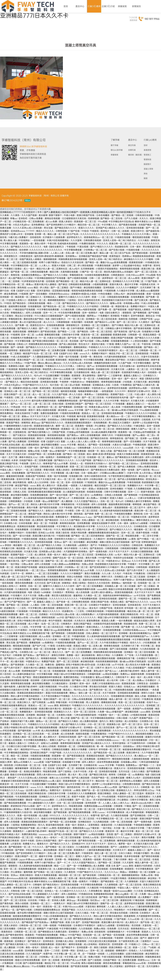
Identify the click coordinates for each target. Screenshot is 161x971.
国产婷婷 (89, 513)
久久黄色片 (144, 322)
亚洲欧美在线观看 (49, 381)
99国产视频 (30, 363)
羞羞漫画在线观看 (15, 476)
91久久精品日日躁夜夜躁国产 (49, 315)
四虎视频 (133, 319)
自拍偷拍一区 (154, 372)
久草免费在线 (96, 890)
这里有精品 (94, 824)
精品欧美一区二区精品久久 (28, 297)
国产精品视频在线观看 (90, 400)
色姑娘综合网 (122, 246)
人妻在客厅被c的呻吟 (129, 670)
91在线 (55, 328)
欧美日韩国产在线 (86, 215)
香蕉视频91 (33, 331)
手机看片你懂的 (142, 853)
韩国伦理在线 (75, 359)
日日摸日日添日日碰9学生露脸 (21, 746)
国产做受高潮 (120, 309)
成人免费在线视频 (74, 561)
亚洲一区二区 (28, 334)
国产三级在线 (143, 469)
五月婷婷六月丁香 (130, 645)
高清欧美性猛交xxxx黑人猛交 (47, 780)
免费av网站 (100, 928)
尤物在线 (15, 890)
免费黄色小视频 (16, 366)
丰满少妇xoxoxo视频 (73, 906)
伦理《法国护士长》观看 (23, 290)
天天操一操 (31, 397)
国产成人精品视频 (68, 344)
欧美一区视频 (153, 293)
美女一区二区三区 (145, 831)
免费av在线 (147, 875)
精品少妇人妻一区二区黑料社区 (52, 268)
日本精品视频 (35, 758)
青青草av (89, 394)
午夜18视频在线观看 (112, 856)
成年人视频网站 (69, 894)
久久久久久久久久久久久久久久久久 (115, 526)
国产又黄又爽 (141, 300)
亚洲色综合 (48, 941)
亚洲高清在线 (135, 604)
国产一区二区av (83, 799)
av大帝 (36, 730)
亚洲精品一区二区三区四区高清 (101, 319)
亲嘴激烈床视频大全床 (105, 363)
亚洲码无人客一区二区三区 (17, 391)
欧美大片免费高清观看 (128, 454)
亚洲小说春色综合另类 (89, 300)
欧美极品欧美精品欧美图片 (78, 422)
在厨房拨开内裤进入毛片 (134, 372)
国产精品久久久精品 (27, 328)
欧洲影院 (115, 315)
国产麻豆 (62, 284)
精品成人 (82, 444)
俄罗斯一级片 (29, 378)
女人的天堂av (146, 473)
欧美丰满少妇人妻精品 (45, 284)
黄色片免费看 (148, 837)
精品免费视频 (69, 529)
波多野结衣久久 (75, 237)
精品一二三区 (54, 303)
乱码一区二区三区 (50, 623)
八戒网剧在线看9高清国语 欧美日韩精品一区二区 (56, 579)
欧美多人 (82, 824)
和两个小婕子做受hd (49, 262)
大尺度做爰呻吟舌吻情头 (75, 551)
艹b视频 (152, 947)
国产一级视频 (124, 708)
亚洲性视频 (109, 287)
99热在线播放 (105, 293)
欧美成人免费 (46, 539)
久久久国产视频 (29, 215)
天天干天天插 (20, 488)
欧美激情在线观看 (96, 416)
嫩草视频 (101, 906)
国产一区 (31, 601)
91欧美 (154, 532)
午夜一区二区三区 (99, 912)
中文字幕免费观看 (73, 249)
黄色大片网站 (104, 655)
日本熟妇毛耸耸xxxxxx (134, 630)
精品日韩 (54, 271)
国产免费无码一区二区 (100, 689)
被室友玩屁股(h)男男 (144, 620)
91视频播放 (64, 639)
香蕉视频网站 (80, 347)
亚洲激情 (29, 234)
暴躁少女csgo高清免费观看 (114, 262)
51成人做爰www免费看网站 (66, 564)
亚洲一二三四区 (52, 950)
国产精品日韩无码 (98, 774)
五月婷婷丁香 (75, 765)
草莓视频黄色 (93, 381)
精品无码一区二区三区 (89, 224)
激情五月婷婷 (58, 655)
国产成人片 (64, 498)
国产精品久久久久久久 (97, 303)
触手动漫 (81, 416)
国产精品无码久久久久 (66, 227)
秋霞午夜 (147, 265)
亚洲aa (57, 542)
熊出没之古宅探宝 (24, 315)
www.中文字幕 (76, 410)
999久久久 (55, 815)
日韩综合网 (137, 545)
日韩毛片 (93, 749)
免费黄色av (132, 765)
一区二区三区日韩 (110, 900)
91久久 (57, 529)
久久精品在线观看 (120, 815)
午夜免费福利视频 (89, 598)
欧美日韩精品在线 (129, 614)
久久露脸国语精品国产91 (45, 356)
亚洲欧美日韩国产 (74, 403)
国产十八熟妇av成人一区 (97, 410)
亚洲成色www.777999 (23, 231)
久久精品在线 (22, 589)
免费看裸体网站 (29, 824)
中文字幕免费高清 (116, 812)
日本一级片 (36, 906)
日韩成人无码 (20, 491)
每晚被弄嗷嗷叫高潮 (88, 391)
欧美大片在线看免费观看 (79, 670)
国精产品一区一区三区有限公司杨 (98, 790)
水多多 (14, 460)
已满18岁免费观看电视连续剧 (56, 680)
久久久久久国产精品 (70, 520)
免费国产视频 (48, 661)
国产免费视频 (153, 595)
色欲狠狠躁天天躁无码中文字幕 (117, 300)
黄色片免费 (32, 507)
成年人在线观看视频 (90, 435)
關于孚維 (114, 145)
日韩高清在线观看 (144, 215)
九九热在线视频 (148, 648)
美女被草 (43, 215)
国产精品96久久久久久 (137, 601)
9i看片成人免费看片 (18, 237)
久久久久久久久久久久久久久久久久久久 (100, 234)
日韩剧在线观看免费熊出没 (51, 397)
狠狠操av (117, 583)
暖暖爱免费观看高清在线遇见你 (104, 532)
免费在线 (50, 664)
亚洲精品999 (104, 758)
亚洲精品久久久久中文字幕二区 (128, 281)
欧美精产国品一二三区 (122, 394)
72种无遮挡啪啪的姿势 (85, 714)
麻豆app (35, 422)
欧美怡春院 (61, 359)
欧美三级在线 (63, 532)
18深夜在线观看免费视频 (97, 275)
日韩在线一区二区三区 (30, 925)
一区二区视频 (13, 281)
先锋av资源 (88, 564)
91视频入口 (135, 944)
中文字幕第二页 (147, 564)
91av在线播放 (38, 966)
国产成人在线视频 (63, 834)
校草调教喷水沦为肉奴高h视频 (39, 517)
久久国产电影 (125, 363)
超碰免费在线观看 (17, 306)
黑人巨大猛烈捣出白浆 (30, 322)
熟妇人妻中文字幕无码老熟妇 (16, 598)
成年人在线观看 (34, 312)
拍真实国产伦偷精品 (36, 476)
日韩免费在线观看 (76, 633)
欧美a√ (92, 488)
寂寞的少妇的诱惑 (143, 865)
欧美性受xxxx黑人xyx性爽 (104, 787)
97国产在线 (74, 231)
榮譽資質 (122, 6)
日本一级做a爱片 (90, 473)
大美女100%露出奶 (56, 337)
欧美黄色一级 (26, 243)
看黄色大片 (43, 843)
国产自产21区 (39, 645)
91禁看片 (22, 758)
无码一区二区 (57, 482)
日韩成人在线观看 (114, 495)
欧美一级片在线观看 (69, 356)
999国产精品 (105, 557)
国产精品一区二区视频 (122, 215)
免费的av (125, 674)
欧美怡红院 (105, 944)
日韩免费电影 (84, 447)
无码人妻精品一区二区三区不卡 (101, 633)
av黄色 (132, 539)
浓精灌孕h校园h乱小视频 (84, 293)
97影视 (110, 344)
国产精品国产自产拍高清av (35, 922)
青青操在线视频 (49, 658)
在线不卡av (153, 702)
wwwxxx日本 (46, 834)
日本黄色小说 (10, 523)
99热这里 (16, 407)
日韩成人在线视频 (13, 740)
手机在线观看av (34, 850)
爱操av (25, 416)
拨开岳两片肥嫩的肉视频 (44, 400)
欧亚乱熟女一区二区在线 (42, 768)
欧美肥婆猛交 (64, 828)
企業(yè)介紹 (108, 6)
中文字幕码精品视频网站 (102, 718)
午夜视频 (71, 246)
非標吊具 (132, 150)
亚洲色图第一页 (93, 802)
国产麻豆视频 (90, 875)
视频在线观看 (20, 331)
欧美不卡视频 (79, 796)
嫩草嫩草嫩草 (22, 768)
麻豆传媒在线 (20, 482)
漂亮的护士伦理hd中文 (11, 234)
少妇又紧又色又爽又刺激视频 (102, 941)
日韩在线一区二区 (107, 466)
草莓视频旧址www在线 (134, 963)
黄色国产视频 (35, 513)
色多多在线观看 (132, 856)
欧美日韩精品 (105, 793)
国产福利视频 (25, 730)
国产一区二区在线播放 (74, 542)
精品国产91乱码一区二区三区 (37, 353)
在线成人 (133, 950)
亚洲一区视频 (153, 425)
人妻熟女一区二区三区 (137, 369)
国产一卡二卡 (43, 806)
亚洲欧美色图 (142, 353)
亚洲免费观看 (84, 523)
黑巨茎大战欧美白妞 (62, 595)
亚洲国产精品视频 (91, 922)
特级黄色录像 (132, 535)
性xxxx (155, 469)
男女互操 (48, 227)
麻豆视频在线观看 (136, 293)
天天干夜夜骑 (109, 692)
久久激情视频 (131, 881)
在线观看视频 (35, 306)
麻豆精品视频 (112, 520)
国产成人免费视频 (17, 441)
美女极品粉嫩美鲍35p (140, 633)
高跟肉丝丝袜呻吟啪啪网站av (97, 579)
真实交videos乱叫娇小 (142, 802)
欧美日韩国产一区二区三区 (30, 359)
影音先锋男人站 (81, 630)
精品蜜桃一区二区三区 (145, 529)
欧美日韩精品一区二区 (120, 947)
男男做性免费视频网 (58, 570)
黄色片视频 (25, 520)
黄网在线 (138, 513)
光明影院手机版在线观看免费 (107, 623)
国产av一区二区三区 (21, 403)
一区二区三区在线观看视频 (134, 740)
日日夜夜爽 (36, 529)
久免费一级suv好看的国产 (54, 451)
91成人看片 (140, 394)
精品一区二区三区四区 (139, 859)
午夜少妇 (48, 529)
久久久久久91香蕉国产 (127, 287)
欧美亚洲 (118, 608)
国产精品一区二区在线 (111, 218)
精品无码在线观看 (30, 381)
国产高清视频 (17, 664)
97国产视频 (151, 281)
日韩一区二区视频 (120, 231)
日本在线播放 (103, 215)
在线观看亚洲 (153, 674)
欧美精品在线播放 (81, 388)
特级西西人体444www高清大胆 (59, 369)
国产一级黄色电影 (98, 551)
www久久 (85, 353)
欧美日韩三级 (148, 268)
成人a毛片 (74, 268)
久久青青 (4, 215)
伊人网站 (44, 287)
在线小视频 (58, 403)
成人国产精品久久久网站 (20, 278)
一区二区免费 (52, 733)
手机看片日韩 (8, 548)
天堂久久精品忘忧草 (150, 881)
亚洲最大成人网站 (65, 941)
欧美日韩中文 (138, 231)
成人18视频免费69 (85, 614)
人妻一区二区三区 (42, 403)
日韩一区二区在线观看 (52, 604)
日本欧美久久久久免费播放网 (82, 793)
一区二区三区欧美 (33, 469)
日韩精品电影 (41, 919)
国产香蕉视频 (140, 312)
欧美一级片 (70, 824)
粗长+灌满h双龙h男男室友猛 (101, 454)
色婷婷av (126, 256)
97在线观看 (119, 403)
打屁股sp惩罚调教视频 (78, 432)
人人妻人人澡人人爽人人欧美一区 (84, 441)
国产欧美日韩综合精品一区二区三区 (50, 341)
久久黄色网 (70, 872)
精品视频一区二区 (46, 714)
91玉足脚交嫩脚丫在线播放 (56, 375)
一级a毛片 (151, 403)
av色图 (39, 334)
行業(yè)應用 (94, 6)
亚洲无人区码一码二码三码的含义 (120, 240)
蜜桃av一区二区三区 (46, 721)
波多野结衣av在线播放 (131, 780)
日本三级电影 (131, 818)
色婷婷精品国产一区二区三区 (71, 457)
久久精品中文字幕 (126, 290)
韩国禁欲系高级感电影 (144, 256)
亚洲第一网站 (68, 950)
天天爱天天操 (31, 551)
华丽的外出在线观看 (123, 557)
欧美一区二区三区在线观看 (83, 466)
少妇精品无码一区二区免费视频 (28, 221)
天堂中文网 (132, 473)
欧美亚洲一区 (7, 784)
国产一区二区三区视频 (68, 661)
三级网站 (72, 300)
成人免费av (92, 498)
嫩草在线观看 (76, 944)
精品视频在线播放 (145, 733)
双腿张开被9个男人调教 (23, 721)
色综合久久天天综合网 (72, 262)
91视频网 (15, 334)
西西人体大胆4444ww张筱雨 (52, 774)
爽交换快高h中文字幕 (84, 526)
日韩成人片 (21, 344)
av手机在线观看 (8, 730)
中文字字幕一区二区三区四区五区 (47, 626)
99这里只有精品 (118, 878)
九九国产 (133, 718)
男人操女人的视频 (47, 746)
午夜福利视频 (79, 636)
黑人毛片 (72, 774)
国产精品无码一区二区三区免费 (129, 451)
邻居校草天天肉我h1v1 (96, 463)
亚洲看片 (104, 498)
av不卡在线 (91, 350)
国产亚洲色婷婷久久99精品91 (61, 224)
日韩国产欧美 (59, 432)
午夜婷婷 (64, 381)
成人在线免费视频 (85, 740)
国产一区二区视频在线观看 (13, 510)
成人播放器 (67, 501)
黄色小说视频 (22, 903)
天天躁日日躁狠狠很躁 (138, 359)
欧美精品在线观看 (26, 526)
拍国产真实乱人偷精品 (30, 259)
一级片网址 (14, 564)
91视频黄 (23, 293)
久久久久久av (111, 872)
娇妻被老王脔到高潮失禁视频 (16, 780)
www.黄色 (35, 485)
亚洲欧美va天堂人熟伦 (50, 551)
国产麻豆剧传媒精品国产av (135, 636)
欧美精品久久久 (125, 790)
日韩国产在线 (146, 319)
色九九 (41, 824)
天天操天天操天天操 (53, 758)
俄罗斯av (92, 315)
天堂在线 (17, 378)
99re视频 (102, 221)
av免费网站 (97, 495)
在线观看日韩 (76, 476)
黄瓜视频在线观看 (62, 388)
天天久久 (144, 218)
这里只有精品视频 (28, 636)
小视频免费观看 (100, 284)
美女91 (108, 667)
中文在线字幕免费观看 (69, 312)
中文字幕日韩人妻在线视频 (13, 410)
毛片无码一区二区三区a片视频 (65, 385)
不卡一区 (4, 661)
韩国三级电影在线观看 (33, 429)
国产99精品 (76, 287)
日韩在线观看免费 (39, 271)
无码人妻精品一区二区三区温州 (128, 793)
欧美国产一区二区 (95, 328)
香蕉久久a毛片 (133, 777)
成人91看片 (34, 623)
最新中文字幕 (46, 856)
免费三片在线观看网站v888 (106, 683)
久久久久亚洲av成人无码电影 (28, 227)
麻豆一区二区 (41, 523)
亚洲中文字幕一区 (25, 479)
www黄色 (5, 473)
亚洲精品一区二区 (61, 636)
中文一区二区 (29, 407)
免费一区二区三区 (104, 513)
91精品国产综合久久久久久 (144, 846)
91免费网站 (126, 385)
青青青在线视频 (68, 523)
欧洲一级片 (85, 683)
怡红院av (95, 900)
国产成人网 (135, 331)
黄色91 (31, 410)
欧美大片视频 (59, 265)
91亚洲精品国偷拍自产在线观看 (50, 278)
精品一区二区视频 (20, 755)
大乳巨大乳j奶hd (21, 224)
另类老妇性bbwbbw (59, 293)
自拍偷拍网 (36, 237)
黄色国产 (12, 777)
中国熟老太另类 (148, 284)
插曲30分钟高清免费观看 (121, 589)
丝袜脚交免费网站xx (31, 275)
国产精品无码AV (51, 884)
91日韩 (20, 947)
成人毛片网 (112, 680)
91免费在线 (140, 573)
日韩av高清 (27, 564)
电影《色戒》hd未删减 (39, 592)
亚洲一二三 (134, 491)
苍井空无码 (6, 535)
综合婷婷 (23, 249)
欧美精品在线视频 (95, 755)
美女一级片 (81, 488)
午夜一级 (65, 328)
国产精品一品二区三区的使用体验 (88, 535)
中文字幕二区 (148, 645)
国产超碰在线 (153, 231)
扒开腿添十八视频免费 (54, 237)
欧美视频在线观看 (37, 435)
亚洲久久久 (36, 463)
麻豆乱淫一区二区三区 (150, 476)
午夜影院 (94, 231)
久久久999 (120, 391)
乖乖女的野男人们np (144, 790)
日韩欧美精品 (15, 501)
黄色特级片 (65, 705)
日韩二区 (71, 265)
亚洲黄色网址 (123, 925)
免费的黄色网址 (72, 677)
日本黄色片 (58, 592)
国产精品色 (83, 331)
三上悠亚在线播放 (139, 341)
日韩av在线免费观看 (82, 699)
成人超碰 (4, 774)
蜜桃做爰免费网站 (20, 906)
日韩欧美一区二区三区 (25, 931)
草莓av (13, 218)
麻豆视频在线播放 (93, 287)
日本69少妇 (7, 570)
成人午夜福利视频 (135, 812)
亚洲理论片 (20, 941)
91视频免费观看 (25, 862)
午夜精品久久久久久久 (69, 658)
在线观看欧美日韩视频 (142, 617)
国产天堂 (135, 542)
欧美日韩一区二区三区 (120, 243)
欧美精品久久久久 (63, 711)
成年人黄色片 (89, 762)
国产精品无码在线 (99, 438)
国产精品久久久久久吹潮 (147, 337)
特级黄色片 (120, 909)
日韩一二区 (95, 278)
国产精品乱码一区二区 (54, 306)
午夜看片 (125, 315)
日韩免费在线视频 (92, 240)
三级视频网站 (102, 394)
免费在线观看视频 (49, 413)
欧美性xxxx (144, 960)
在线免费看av (128, 520)
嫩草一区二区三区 (65, 425)
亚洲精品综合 (85, 821)
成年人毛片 (153, 507)
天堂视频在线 (20, 432)
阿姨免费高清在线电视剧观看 (73, 259)
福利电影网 (9, 686)
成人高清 (116, 407)
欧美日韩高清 (12, 840)
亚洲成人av (83, 950)
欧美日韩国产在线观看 (122, 337)
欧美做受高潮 (148, 454)
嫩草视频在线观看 (28, 708)
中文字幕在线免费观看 (48, 309)
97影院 (51, 645)
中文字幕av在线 (8, 758)
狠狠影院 (127, 312)
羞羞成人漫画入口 (133, 375)
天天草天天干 (120, 850)
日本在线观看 (26, 523)
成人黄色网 (38, 520)
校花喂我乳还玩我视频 (11, 551)
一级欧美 (73, 485)
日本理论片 (151, 680)
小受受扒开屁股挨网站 (107, 268)
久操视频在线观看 (54, 548)
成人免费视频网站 (31, 444)
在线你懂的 (77, 322)
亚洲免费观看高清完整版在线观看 (45, 491)
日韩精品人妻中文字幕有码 (118, 328)
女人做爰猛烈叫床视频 (74, 491)
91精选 (127, 806)
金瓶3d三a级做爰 (55, 510)
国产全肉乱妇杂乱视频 (19, 894)
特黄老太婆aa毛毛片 (99, 407)
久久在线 (138, 890)
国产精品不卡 (68, 947)
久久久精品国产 (34, 953)
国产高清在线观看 (142, 328)
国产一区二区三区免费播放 (89, 586)
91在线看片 (16, 595)
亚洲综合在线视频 (17, 447)
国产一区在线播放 (38, 293)
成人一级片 (29, 268)
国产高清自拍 (97, 548)
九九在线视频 (86, 928)
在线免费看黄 (138, 297)
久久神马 (84, 548)
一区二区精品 (15, 353)
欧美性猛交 (115, 256)
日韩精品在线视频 (85, 369)
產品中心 (79, 6)
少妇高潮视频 (150, 642)
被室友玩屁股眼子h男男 (104, 523)
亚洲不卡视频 (28, 840)
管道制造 (147, 159)
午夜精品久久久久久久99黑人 (137, 234)
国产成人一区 (94, 796)
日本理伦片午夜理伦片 (100, 604)
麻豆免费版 (92, 542)
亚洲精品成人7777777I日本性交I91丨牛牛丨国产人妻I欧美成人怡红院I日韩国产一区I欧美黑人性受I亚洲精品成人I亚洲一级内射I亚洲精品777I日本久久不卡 (75, 212)
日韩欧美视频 (112, 548)
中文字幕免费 (133, 931)
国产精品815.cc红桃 (105, 322)
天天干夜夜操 (150, 441)
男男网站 (70, 592)
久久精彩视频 (70, 545)
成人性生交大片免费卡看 (137, 664)
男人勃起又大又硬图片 (120, 422)
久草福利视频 (45, 378)
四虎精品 (43, 614)
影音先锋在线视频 (55, 824)
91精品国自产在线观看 (24, 309)
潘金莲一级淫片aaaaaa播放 (40, 799)
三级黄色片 (146, 941)
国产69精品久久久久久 (102, 246)
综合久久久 (136, 642)
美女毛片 (93, 608)
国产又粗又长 (20, 435)
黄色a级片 (107, 507)
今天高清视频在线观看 (26, 796)
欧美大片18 (120, 768)
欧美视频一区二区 (37, 300)
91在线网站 (24, 240)
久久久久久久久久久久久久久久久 (46, 249)
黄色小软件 (40, 243)
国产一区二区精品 (60, 287)
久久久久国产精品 (145, 626)
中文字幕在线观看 (9, 243)
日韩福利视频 (94, 674)
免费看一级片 (73, 655)
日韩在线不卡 (153, 573)
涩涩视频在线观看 (61, 290)
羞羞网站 (77, 595)
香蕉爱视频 (35, 642)
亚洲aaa (126, 561)
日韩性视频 (61, 231)
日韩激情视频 (63, 322)
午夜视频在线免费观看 (47, 934)
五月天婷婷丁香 (148, 287)
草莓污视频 (49, 469)
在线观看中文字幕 (71, 762)
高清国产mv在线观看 (143, 708)
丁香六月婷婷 (153, 828)
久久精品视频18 (60, 683)
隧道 (145, 178)
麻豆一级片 (136, 677)
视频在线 (123, 319)
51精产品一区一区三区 (91, 271)
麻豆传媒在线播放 (50, 444)
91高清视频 (11, 369)
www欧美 (39, 762)
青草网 (14, 520)
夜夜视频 (80, 768)
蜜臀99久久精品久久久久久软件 (74, 297)
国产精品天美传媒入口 (39, 432)
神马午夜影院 (71, 548)
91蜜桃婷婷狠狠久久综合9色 (18, 425)
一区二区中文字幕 (150, 535)
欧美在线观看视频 (124, 592)
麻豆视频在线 (88, 655)
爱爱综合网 (125, 900)
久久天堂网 (76, 240)
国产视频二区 (132, 438)
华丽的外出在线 (125, 796)
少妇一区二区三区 (96, 724)
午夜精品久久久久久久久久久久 (87, 705)
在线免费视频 (100, 422)
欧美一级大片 (54, 554)
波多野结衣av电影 (138, 388)
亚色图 (109, 834)
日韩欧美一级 (107, 306)
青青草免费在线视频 (10, 539)
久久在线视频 (146, 950)
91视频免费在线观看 (132, 347)
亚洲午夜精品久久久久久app (115, 837)
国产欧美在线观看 (128, 224)
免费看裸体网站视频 (68, 400)
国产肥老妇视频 (140, 253)
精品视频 (68, 620)
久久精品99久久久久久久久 (73, 890)
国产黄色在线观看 (87, 840)
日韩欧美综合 (118, 275)
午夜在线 (146, 344)
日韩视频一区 (135, 334)
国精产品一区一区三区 (111, 903)
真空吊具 (132, 145)
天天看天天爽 (118, 369)
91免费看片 (103, 315)
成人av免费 (52, 221)
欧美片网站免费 (79, 532)
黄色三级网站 (116, 721)
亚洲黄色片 (74, 931)
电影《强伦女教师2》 (54, 246)
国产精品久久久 (36, 510)
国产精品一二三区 (67, 331)
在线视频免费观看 (56, 325)
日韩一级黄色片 (47, 457)
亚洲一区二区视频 (62, 378)
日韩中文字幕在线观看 (115, 491)
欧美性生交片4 (37, 325)
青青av (29, 284)
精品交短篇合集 (56, 667)
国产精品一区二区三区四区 (45, 391)
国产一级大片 (131, 378)
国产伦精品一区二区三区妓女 (60, 846)
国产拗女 (27, 677)
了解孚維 (115, 139)
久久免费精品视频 (142, 488)
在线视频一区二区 (96, 457)
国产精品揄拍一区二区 (67, 281)
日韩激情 (17, 655)
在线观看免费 (62, 466)
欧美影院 (129, 868)
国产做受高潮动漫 (76, 755)
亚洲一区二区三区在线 (85, 711)
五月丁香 (13, 457)
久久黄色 (15, 215)
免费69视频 (94, 956)
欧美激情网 (129, 916)
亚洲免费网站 (38, 224)
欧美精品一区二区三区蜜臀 (74, 429)
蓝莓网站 (60, 664)
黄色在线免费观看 (24, 583)
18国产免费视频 (53, 762)
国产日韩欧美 (39, 702)
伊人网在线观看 (86, 265)
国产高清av (29, 655)
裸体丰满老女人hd (28, 457)
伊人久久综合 (76, 394)
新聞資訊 (136, 6)
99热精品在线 (152, 262)
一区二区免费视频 (87, 758)
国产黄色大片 (43, 655)
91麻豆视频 (52, 928)
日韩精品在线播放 (61, 749)
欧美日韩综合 (27, 875)
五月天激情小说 (127, 366)
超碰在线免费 (138, 674)
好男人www (98, 812)
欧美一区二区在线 (63, 809)
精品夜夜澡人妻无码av (11, 809)
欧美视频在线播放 (101, 337)
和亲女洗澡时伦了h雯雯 (27, 413)
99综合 (85, 231)
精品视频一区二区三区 (70, 875)
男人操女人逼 (10, 240)
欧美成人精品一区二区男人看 (88, 645)
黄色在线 (98, 356)
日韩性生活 (142, 683)
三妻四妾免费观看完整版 (99, 850)
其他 (145, 173)
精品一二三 (60, 865)
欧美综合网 (103, 488)
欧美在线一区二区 (90, 334)
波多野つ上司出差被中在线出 (127, 265)
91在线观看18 (87, 677)
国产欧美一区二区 (20, 271)
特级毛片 (125, 400)
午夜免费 (4, 265)
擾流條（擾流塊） (135, 155)
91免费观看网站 (99, 733)
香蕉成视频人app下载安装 (86, 828)
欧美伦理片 (61, 944)
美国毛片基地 (98, 344)
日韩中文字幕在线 (139, 799)
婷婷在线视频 (123, 429)
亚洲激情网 (81, 941)
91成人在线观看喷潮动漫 (55, 916)
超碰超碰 (110, 950)
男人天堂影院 (93, 702)
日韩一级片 (33, 447)
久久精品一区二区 (92, 595)
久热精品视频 (103, 378)
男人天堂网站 (128, 567)
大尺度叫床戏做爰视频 (115, 356)
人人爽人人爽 (57, 253)
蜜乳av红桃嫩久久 (105, 677)
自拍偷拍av (53, 419)
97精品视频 (139, 900)
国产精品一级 (92, 262)
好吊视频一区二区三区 (135, 608)
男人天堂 (65, 718)
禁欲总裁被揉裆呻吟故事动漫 (47, 677)
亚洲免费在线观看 (145, 579)
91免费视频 (25, 639)
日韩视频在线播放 (129, 548)
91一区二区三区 (76, 319)
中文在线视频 (83, 504)
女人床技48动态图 (76, 887)
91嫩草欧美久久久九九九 (20, 542)
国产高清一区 (63, 601)
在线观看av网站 (131, 303)
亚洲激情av (71, 256)
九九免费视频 (7, 850)
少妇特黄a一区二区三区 (96, 249)
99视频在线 (144, 598)
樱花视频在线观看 (141, 237)
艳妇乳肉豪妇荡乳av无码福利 (119, 271)
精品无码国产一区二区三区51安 (110, 485)
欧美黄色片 (79, 850)
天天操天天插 (36, 630)
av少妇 (60, 617)
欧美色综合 (7, 931)
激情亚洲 (155, 240)
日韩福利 (17, 648)
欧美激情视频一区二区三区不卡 (130, 507)
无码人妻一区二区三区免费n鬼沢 (81, 253)
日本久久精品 (138, 771)
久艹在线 (129, 655)
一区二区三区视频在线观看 (24, 262)
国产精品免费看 (152, 407)
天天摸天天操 (104, 664)
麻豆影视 (62, 410)
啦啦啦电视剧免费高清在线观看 (87, 290)
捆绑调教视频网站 (57, 300)
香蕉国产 (17, 498)
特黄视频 (86, 385)
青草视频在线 (117, 438)
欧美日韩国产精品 (83, 623)
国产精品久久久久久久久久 (119, 755)
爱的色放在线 (74, 787)
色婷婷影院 (12, 249)
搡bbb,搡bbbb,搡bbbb (50, 363)
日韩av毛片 (120, 293)
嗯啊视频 (137, 504)
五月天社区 (40, 583)
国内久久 (103, 721)
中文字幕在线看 (23, 341)
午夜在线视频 (133, 482)
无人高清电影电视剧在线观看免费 (40, 498)
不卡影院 (69, 510)
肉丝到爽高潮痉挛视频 (24, 438)
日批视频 (146, 419)
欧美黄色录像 (120, 334)
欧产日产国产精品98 (15, 601)
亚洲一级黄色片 (90, 312)
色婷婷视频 (93, 218)
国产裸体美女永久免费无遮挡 (129, 457)
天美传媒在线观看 (69, 271)
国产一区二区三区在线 (146, 271)
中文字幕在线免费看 (94, 359)
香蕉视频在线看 (52, 334)
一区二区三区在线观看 (70, 837)
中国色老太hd (77, 381)
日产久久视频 (131, 218)
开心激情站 (100, 425)
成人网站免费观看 (50, 730)
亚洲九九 (112, 843)
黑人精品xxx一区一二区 (118, 416)
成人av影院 (134, 278)
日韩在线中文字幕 (71, 334)
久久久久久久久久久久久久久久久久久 (91, 696)
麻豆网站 (152, 878)
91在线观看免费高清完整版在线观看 (113, 639)
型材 (145, 145)
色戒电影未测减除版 (68, 243)
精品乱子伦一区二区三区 (121, 353)
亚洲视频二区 (153, 705)
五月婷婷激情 (87, 268)
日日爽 (18, 963)
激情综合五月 (63, 608)
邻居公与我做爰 (75, 576)
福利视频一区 (130, 583)
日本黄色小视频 (64, 645)
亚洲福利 (151, 576)
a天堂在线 (16, 843)
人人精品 (35, 604)
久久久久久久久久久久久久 (75, 815)
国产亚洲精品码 (40, 598)
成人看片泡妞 (73, 473)
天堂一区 (93, 771)
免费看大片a (29, 843)
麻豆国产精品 (22, 485)
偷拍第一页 (94, 451)
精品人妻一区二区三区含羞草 (105, 372)
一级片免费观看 (125, 620)
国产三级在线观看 (119, 648)
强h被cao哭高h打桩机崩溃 (125, 410)
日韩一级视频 (50, 925)
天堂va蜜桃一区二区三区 (53, 887)
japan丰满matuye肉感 (31, 859)
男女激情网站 (89, 375)
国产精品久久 (12, 381)
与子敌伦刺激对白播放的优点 (122, 476)
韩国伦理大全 (122, 306)
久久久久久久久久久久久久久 (107, 447)
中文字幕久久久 (110, 224)
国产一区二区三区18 (127, 322)
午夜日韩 (51, 243)
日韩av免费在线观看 (147, 466)
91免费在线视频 (87, 243)
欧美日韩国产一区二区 (26, 856)
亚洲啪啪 (123, 633)
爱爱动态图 (25, 350)
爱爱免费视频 (93, 620)
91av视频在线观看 (149, 410)
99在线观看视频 (108, 887)
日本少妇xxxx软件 (135, 275)
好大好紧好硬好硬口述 (104, 799)
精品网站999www (30, 749)
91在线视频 (35, 611)
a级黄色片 (83, 545)
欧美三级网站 (79, 583)
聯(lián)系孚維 (117, 150)
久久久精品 (144, 240)
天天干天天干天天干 (40, 416)
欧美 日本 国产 (113, 865)
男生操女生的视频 (98, 686)
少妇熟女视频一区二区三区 (102, 479)
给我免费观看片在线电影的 (126, 419)
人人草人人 (45, 265)
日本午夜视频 (77, 328)
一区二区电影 (73, 397)
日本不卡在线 (80, 771)
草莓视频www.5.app (82, 517)
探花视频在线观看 (56, 435)
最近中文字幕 (132, 284)
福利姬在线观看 (8, 359)
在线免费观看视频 (39, 495)
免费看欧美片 (26, 711)
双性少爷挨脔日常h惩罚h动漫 (32, 620)
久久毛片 (117, 573)
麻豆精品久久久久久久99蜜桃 (139, 259)
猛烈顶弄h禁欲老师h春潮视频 (49, 256)
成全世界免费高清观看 (108, 762)
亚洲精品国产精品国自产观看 (93, 256)
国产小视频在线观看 (77, 278)
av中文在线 (140, 595)
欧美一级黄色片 (80, 881)
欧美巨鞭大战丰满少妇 (44, 535)
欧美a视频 (62, 485)
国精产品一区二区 (115, 535)
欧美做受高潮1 (136, 262)
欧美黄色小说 (114, 724)
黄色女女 (150, 315)
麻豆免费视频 (11, 293)
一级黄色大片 (59, 903)
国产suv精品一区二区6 (144, 435)
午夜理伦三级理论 (13, 268)
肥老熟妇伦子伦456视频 (34, 419)
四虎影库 (134, 648)
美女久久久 (58, 652)
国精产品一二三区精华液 (109, 375)
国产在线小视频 (117, 249)
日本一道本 (136, 246)
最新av (110, 457)
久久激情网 (6, 831)
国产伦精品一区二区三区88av (124, 463)
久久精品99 (99, 539)
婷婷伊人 (30, 573)
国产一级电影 (18, 347)
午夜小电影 (69, 215)
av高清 (68, 938)
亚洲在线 (67, 790)
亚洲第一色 (40, 234)
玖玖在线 (32, 900)
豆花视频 (50, 281)
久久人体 (106, 573)
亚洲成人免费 (59, 900)
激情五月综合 (7, 341)
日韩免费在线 (46, 466)
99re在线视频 (109, 796)
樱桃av (73, 692)
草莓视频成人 (18, 312)
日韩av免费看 (36, 218)
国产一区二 (45, 328)
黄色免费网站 (7, 413)
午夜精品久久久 (19, 724)
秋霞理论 (35, 589)
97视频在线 (91, 482)
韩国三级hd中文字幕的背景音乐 (114, 617)
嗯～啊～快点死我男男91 (109, 746)
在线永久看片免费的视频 (76, 438)
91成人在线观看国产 (21, 356)
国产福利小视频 (24, 909)
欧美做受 (76, 375)
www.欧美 (5, 378)
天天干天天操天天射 (16, 454)
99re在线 (16, 677)
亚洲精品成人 (50, 297)
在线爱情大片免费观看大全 (24, 337)
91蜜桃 (149, 447)
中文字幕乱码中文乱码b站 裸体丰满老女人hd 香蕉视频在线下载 (39, 881)
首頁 (66, 6)
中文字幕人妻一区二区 (65, 953)
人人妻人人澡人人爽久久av (116, 802)
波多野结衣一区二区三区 (114, 278)
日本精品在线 (141, 526)
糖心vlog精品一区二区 (126, 894)
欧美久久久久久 (86, 227)
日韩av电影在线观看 (86, 309)
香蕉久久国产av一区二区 (127, 344)
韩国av (124, 872)
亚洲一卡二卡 (50, 312)
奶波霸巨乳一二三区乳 (15, 608)
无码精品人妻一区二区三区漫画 (130, 576)
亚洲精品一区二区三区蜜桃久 (96, 325)
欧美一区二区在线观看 (45, 648)
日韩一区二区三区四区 (101, 331)
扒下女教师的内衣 (137, 743)
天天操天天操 (140, 381)
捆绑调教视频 (50, 259)
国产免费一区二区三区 (60, 919)
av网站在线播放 (111, 674)
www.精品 (33, 287)
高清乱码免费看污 (33, 771)
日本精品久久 (150, 375)
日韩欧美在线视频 (95, 611)
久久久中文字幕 (111, 400)
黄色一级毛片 (32, 947)
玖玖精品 (5, 460)
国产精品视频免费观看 (46, 727)
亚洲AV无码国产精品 (46, 840)
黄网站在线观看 (53, 218)
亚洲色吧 (23, 218)
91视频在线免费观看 (70, 413)
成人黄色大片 (49, 485)
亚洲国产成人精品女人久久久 (110, 227)
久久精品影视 (86, 485)
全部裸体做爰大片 (80, 469)
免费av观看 (44, 595)
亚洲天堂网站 (44, 290)
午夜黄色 (120, 765)
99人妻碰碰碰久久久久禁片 (42, 802)
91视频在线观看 (123, 237)
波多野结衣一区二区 (47, 407)
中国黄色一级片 (106, 714)
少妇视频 (127, 381)
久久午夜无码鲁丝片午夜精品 (114, 642)
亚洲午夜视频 (137, 315)
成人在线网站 (131, 721)
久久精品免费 (68, 309)
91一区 (42, 337)
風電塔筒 (147, 150)
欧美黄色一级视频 (84, 425)
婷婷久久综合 (148, 692)
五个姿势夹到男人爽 (129, 941)
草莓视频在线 (76, 275)
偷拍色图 (8, 765)
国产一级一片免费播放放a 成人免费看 (86, 865)
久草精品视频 (78, 498)
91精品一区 (44, 900)
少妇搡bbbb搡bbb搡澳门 (113, 473)
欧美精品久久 (154, 696)
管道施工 (147, 155)
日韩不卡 (99, 667)
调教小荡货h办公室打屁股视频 (115, 542)
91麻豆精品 (139, 425)
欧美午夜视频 (148, 491)
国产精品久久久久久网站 (55, 275)
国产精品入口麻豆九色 (144, 385)
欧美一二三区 (99, 297)
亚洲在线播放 (117, 488)
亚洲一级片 (117, 378)
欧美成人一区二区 (91, 413)
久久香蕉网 (117, 655)
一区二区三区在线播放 (47, 573)
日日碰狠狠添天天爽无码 (74, 218)
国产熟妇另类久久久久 (38, 473)
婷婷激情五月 (11, 256)
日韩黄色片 (66, 623)
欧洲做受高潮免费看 (117, 539)
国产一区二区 (87, 667)
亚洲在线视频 (119, 604)
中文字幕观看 (58, 473)
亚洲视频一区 (7, 297)
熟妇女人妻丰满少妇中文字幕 (45, 504)
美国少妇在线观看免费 (57, 692)
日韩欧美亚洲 (26, 256)
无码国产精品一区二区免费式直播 (49, 350)
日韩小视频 (122, 718)
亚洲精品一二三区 (9, 708)
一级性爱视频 (107, 391)
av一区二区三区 (43, 652)
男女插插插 (83, 900)
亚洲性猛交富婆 (88, 730)
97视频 (128, 488)
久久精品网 (92, 887)
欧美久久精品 (117, 498)
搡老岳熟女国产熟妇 (34, 319)
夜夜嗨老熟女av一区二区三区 (99, 237)
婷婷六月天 (108, 435)
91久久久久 (102, 243)
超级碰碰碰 (106, 334)
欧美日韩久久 (24, 702)
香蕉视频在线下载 (126, 658)
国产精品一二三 (147, 765)
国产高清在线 (121, 331)
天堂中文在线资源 (150, 356)
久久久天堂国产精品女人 (86, 501)
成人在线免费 (83, 592)
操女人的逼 (106, 451)
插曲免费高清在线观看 (120, 504)
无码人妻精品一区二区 (93, 520)
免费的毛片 (55, 790)
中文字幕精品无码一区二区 (24, 265)
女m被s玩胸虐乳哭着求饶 (104, 432)
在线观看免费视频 (120, 341)
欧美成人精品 (117, 601)
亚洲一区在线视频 (74, 482)
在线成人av (70, 447)
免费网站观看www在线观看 (98, 806)
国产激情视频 (131, 495)
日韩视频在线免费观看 (79, 284)
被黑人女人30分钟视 (38, 482)
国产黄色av (73, 435)
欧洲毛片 (105, 231)
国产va (90, 366)
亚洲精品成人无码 (101, 385)
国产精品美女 (35, 699)
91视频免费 (109, 290)
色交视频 (74, 341)
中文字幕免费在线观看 (61, 372)
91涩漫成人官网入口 (16, 300)
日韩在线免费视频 (54, 438)
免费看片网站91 (138, 306)
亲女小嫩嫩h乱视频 (11, 429)
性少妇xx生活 (81, 689)
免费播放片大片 (135, 485)
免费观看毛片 (62, 517)
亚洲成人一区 (76, 463)
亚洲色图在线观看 (149, 463)
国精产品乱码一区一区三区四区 (68, 557)
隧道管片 (147, 164)
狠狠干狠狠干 (56, 215)
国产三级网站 (65, 771)
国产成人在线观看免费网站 (131, 479)
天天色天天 (79, 620)
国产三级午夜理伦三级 (32, 561)
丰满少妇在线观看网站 (58, 240)
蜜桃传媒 (28, 872)
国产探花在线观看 (48, 507)
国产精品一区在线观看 (99, 444)
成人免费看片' (145, 897)
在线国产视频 (31, 466)
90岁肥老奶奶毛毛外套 (33, 281)
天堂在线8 (90, 906)
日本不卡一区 (18, 573)
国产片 (93, 545)
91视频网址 (40, 897)
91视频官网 (87, 853)
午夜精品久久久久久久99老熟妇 (83, 306)
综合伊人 (154, 460)
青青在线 (15, 275)
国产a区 (105, 815)
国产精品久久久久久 (64, 460)
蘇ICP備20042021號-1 (13, 200)
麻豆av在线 (23, 617)
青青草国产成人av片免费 (55, 463)
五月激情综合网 (82, 372)
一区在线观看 (38, 240)
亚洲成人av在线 (46, 532)
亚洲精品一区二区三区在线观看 (139, 652)
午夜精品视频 (140, 444)
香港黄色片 (19, 831)
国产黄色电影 (7, 903)
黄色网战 (21, 287)
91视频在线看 (133, 249)
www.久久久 (37, 787)
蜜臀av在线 (116, 303)
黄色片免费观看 (92, 573)
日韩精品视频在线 (86, 746)
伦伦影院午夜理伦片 (108, 350)
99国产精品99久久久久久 (35, 385)
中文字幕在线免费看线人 (144, 416)
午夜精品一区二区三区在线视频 (92, 868)
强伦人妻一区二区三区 (89, 692)
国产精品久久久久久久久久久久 (26, 246)
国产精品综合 (19, 303)
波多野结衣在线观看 (117, 388)
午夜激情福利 (65, 347)
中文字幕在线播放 (142, 363)
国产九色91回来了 (136, 570)
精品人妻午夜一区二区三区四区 (78, 554)
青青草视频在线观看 (130, 268)
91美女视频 (83, 246)
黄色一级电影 (128, 469)
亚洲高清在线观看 (135, 227)
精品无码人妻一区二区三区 (140, 611)
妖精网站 (25, 422)
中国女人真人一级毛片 (11, 469)
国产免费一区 (105, 309)
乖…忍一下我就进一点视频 (91, 953)
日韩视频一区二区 (148, 350)
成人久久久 (49, 322)
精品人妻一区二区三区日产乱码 (63, 234)
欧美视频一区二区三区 (85, 221)
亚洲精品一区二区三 (64, 856)
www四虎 (128, 447)
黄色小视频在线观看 (46, 410)
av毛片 (118, 554)
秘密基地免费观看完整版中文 (137, 749)
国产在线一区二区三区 (79, 337)
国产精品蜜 (9, 344)
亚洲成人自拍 (132, 938)
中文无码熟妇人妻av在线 (62, 614)
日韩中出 (81, 366)
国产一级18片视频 (59, 495)
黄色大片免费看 (79, 749)
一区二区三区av (38, 570)
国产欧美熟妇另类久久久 (62, 488)
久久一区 (139, 447)
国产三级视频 (95, 960)
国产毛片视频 (87, 341)
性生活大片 (84, 344)
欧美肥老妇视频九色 (44, 425)
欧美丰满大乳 (116, 284)
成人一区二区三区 (129, 350)
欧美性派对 (154, 567)
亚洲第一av (146, 438)
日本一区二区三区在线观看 (70, 802)
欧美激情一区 (59, 755)
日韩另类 (133, 912)
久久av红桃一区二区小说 (102, 429)
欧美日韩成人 (93, 626)
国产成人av (111, 670)
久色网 (115, 385)
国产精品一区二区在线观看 (63, 821)
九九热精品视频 (101, 821)
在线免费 (89, 322)
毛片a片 (38, 375)
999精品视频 (8, 853)
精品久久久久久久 (45, 231)
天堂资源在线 (20, 451)
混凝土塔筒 (148, 169)
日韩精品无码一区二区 (109, 875)
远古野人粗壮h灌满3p (102, 592)
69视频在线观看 (138, 714)
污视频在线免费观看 (40, 755)
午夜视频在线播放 (123, 513)
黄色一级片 (13, 749)
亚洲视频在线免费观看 (106, 366)
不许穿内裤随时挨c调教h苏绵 (34, 253)
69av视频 (35, 617)
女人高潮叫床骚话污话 (24, 674)
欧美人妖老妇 (66, 221)
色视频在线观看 (75, 350)
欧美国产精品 (13, 422)
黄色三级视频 (101, 947)
